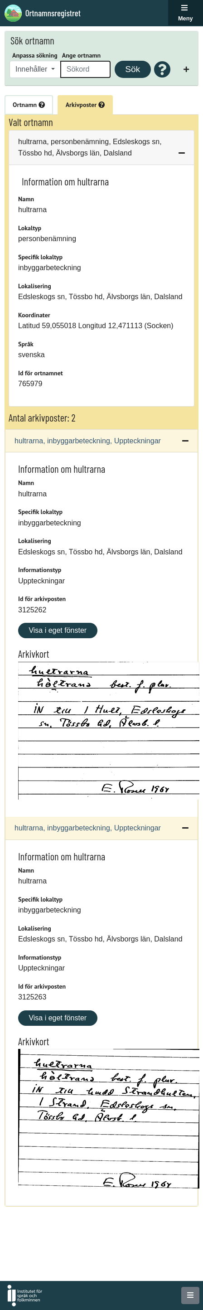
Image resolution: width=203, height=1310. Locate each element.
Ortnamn (29, 105)
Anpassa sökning (35, 55)
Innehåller (32, 69)
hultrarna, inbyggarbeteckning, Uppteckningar (87, 441)
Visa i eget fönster (58, 630)
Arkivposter (85, 105)
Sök (132, 69)
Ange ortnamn (81, 55)
